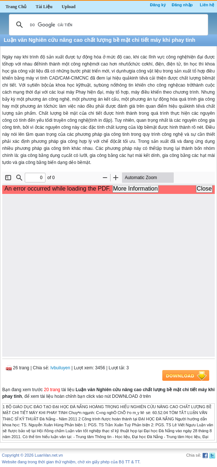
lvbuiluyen (60, 367)
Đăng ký (158, 5)
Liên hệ (207, 5)
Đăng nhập (182, 5)
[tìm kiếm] (107, 24)
